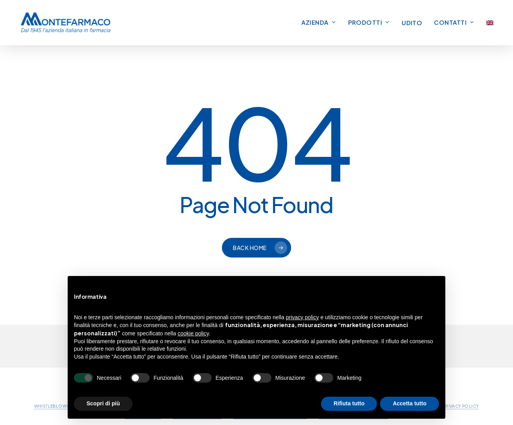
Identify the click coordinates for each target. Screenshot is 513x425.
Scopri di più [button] (103, 403)
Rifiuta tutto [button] (349, 403)
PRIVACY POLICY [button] (461, 406)
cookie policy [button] (193, 333)
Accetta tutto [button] (409, 403)
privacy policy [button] (302, 317)
